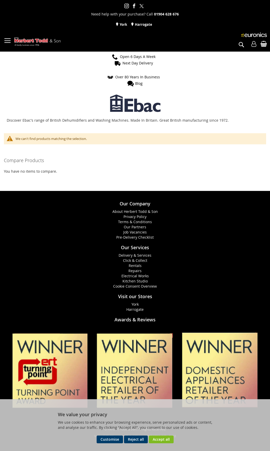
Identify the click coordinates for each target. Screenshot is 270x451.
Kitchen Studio (135, 281)
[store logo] (37, 41)
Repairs (135, 270)
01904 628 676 (166, 14)
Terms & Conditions (135, 221)
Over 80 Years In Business (137, 76)
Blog (139, 83)
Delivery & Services (135, 255)
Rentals (135, 265)
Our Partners (135, 226)
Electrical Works (135, 275)
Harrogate (143, 24)
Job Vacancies (135, 232)
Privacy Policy (135, 216)
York (123, 24)
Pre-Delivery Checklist (135, 237)
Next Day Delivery (137, 63)
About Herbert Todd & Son (135, 211)
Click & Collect (135, 260)
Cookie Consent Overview (135, 286)
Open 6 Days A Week (138, 56)
